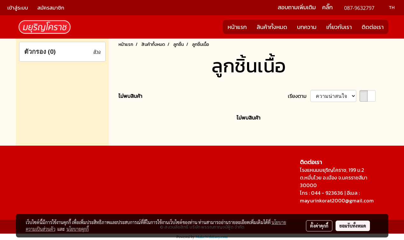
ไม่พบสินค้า (130, 96)
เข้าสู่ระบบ (17, 7)
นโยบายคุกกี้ (78, 229)
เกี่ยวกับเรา (339, 27)
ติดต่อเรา (373, 27)
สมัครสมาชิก (50, 7)
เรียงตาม (299, 96)
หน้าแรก (237, 27)
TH (388, 7)
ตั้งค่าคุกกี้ (319, 226)
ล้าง (97, 51)
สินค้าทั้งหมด (272, 27)
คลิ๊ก (327, 7)
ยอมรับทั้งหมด (352, 226)
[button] (394, 27)
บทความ (306, 27)
